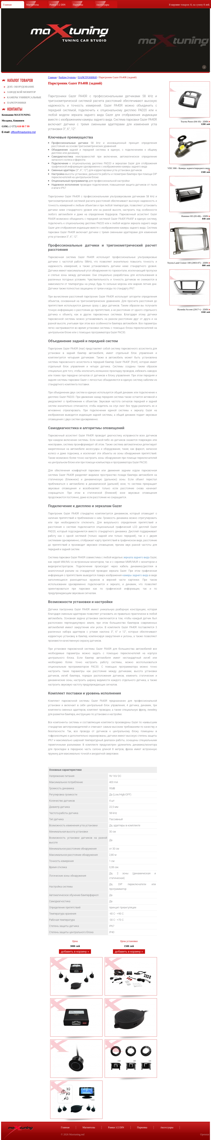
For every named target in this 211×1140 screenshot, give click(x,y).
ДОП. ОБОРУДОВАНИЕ (20, 86)
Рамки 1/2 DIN (58, 4)
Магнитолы (32, 4)
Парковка (78, 4)
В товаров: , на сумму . (189, 4)
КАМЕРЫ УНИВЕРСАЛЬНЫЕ (24, 97)
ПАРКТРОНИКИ (16, 102)
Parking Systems (67, 77)
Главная (7, 4)
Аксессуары (102, 4)
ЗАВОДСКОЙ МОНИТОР (21, 92)
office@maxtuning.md (23, 132)
